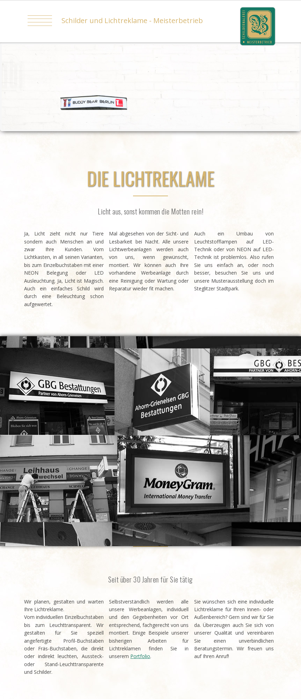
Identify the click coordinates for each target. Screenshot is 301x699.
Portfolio (140, 656)
